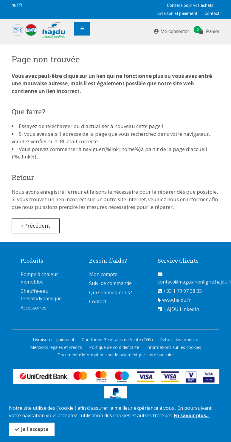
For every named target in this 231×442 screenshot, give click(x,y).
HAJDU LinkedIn (181, 309)
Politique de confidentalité (114, 347)
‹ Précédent (35, 225)
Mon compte (103, 274)
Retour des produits (179, 339)
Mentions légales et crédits (56, 347)
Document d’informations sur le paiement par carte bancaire (115, 355)
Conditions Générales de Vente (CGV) (117, 339)
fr (20, 5)
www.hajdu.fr (176, 300)
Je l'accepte (35, 429)
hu (14, 5)
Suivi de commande (110, 283)
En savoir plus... (192, 415)
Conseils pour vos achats (190, 5)
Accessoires (33, 307)
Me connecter (174, 31)
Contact (211, 13)
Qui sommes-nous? (110, 292)
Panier (209, 31)
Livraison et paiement (177, 13)
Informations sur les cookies (173, 347)
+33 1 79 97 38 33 (182, 291)
